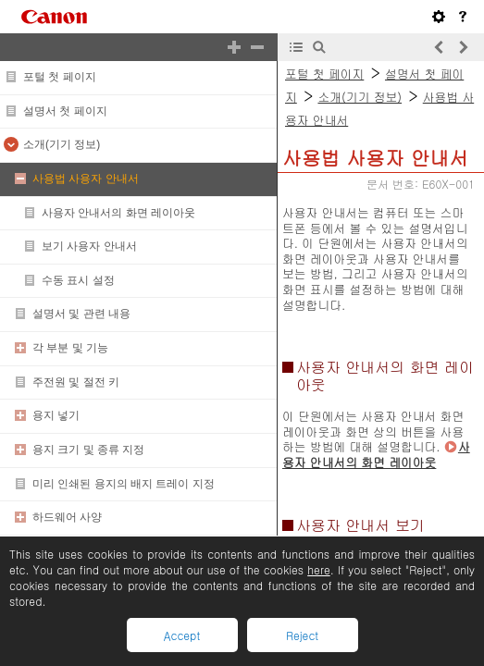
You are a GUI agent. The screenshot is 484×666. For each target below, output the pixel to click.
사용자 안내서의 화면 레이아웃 (118, 212)
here (318, 569)
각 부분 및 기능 (70, 347)
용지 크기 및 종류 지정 (88, 449)
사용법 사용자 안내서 (85, 178)
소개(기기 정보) (61, 144)
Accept (182, 635)
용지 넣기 (56, 415)
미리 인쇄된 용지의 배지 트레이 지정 (123, 483)
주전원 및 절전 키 (75, 382)
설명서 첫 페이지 (65, 111)
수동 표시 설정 (78, 280)
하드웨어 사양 (67, 517)
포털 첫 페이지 (59, 76)
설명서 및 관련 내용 (81, 313)
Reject (302, 635)
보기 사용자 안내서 (89, 246)
